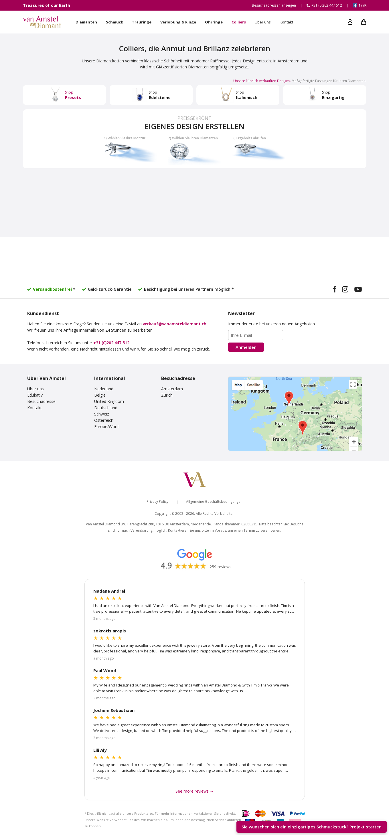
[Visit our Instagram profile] (345, 290)
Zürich (167, 395)
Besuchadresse (41, 401)
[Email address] (255, 335)
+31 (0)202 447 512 (111, 342)
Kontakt (34, 407)
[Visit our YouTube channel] (358, 290)
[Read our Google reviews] (194, 558)
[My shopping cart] (363, 22)
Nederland (103, 388)
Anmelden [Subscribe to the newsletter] (246, 347)
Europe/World (107, 426)
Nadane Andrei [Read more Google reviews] (109, 591)
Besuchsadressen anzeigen (274, 5)
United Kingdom (109, 401)
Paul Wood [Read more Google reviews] (104, 670)
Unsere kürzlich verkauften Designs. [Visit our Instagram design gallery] (262, 80)
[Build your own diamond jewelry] (194, 138)
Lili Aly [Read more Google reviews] (100, 750)
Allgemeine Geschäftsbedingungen (214, 501)
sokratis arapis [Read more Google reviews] (109, 631)
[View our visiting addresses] (295, 414)
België (100, 395)
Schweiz (101, 414)
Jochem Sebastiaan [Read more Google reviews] (114, 710)
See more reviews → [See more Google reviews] (194, 791)
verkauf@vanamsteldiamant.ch (174, 324)
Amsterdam (172, 388)
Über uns (35, 388)
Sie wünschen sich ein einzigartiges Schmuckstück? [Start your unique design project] (312, 827)
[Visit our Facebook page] (334, 290)
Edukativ (35, 395)
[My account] (350, 22)
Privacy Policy (157, 501)
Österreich (103, 420)
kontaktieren (203, 813)
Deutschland (105, 407)
